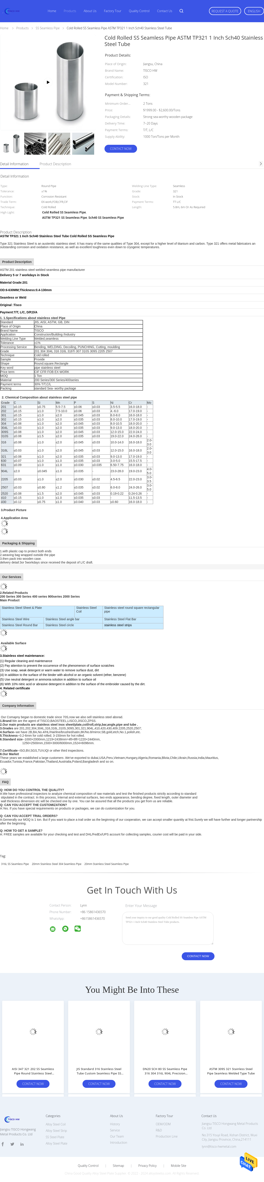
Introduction (118, 1142)
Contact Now (121, 149)
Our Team (117, 1136)
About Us (90, 11)
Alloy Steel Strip (56, 1131)
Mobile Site (178, 1165)
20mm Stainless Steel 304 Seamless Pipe (56, 864)
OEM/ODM (163, 1124)
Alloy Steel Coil (56, 1124)
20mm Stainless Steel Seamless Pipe (106, 864)
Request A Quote (225, 11)
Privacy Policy (147, 1165)
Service (115, 1130)
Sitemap (118, 1165)
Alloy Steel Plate (57, 1143)
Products (70, 11)
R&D (159, 1130)
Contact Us (164, 11)
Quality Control (139, 11)
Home (52, 11)
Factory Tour (112, 11)
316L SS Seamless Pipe (15, 864)
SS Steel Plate (55, 1137)
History (115, 1124)
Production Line (167, 1136)
